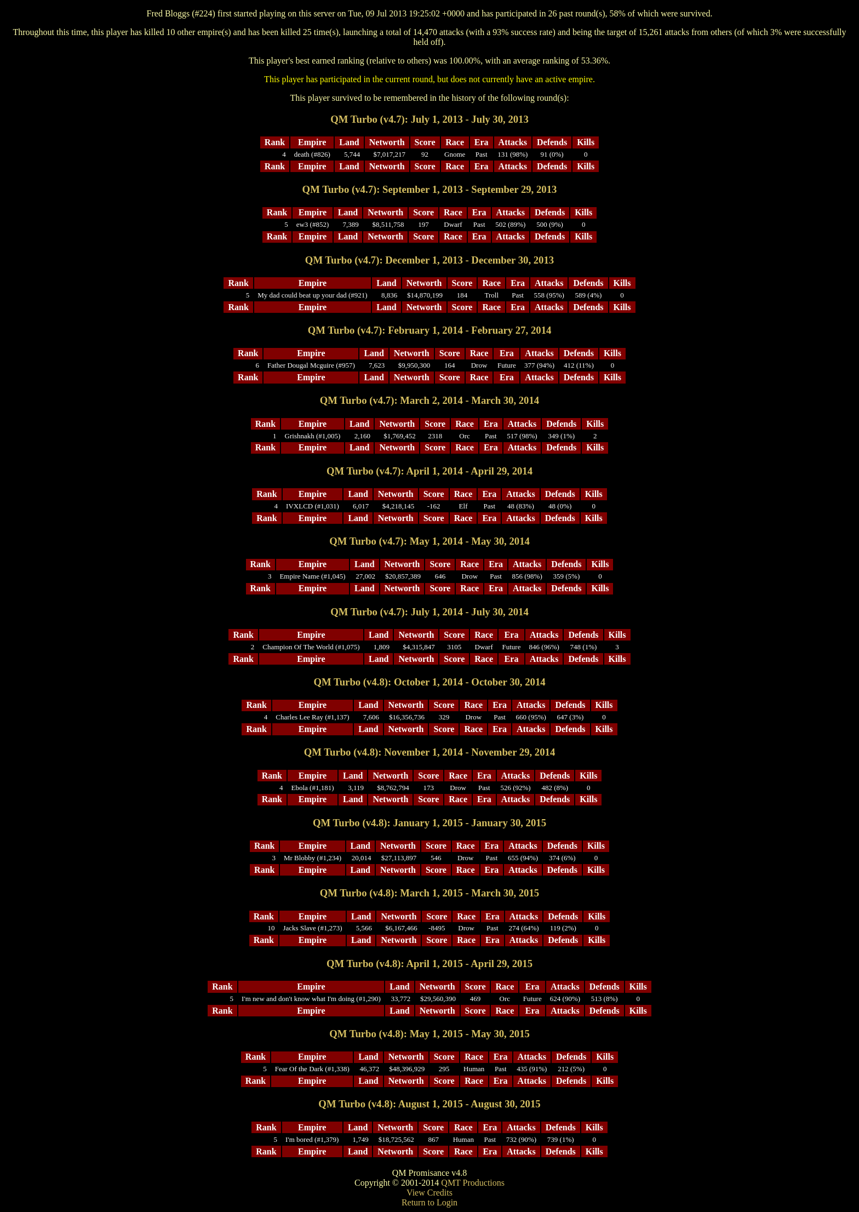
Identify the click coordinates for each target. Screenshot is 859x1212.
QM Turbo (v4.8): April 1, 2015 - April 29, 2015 (429, 963)
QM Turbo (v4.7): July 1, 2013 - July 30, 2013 (429, 119)
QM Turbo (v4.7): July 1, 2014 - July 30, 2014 (429, 612)
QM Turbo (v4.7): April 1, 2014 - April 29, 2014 (429, 471)
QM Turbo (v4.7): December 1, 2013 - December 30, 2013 (429, 260)
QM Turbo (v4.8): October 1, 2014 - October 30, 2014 (429, 682)
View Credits (429, 1192)
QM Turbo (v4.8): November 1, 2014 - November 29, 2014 (430, 752)
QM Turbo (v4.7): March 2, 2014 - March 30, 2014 (429, 400)
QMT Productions (473, 1182)
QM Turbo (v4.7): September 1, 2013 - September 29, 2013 (429, 189)
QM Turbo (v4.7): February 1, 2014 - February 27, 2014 (430, 330)
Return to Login (429, 1202)
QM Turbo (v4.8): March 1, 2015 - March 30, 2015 (429, 893)
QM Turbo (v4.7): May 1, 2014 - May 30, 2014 (429, 541)
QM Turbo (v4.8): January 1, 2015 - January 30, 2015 (429, 822)
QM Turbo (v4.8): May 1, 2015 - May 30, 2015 (429, 1033)
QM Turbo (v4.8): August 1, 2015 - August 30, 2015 (429, 1104)
